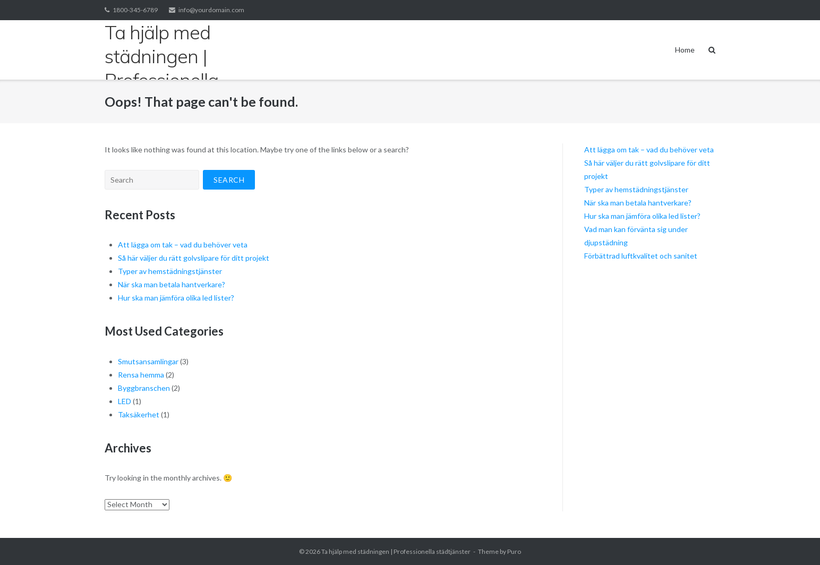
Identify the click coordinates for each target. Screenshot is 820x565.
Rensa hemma (141, 374)
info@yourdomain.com (211, 10)
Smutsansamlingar (148, 361)
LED (124, 401)
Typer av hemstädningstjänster (170, 271)
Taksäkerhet (138, 414)
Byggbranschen (144, 387)
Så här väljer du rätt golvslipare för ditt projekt (193, 257)
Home (685, 49)
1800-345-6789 (135, 10)
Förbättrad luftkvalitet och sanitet (640, 255)
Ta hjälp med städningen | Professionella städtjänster (396, 551)
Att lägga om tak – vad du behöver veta (182, 244)
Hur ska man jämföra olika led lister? (176, 297)
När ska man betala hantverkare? (171, 284)
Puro (514, 551)
